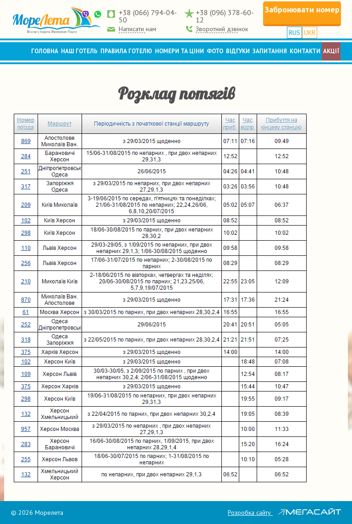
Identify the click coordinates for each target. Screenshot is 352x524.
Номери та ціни (179, 51)
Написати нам (137, 29)
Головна (44, 51)
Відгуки (238, 51)
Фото (215, 51)
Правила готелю (126, 51)
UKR (309, 32)
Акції (331, 51)
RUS (294, 32)
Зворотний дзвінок (222, 29)
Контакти (305, 51)
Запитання (270, 51)
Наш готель (79, 51)
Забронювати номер (302, 9)
